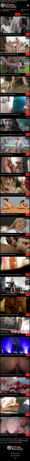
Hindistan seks (11, 0)
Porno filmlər (15, 453)
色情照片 (20, 442)
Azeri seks (24, 0)
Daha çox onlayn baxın (25, 10)
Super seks (3, 2)
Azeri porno (14, 2)
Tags (15, 458)
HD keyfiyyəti (25, 14)
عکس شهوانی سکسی (5, 442)
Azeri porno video (4, 439)
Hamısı (18, 14)
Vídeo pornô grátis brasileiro (16, 439)
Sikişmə (8, 2)
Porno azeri (19, 0)
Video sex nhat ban (13, 440)
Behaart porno (14, 442)
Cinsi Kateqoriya (15, 455)
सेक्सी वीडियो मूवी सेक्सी (23, 440)
